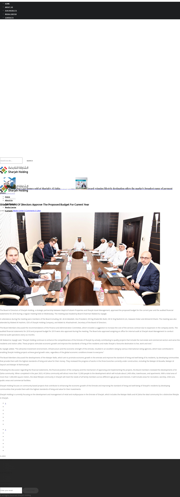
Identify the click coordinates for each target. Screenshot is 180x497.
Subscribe (30, 490)
